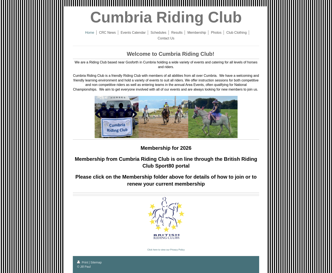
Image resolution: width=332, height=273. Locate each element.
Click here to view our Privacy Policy (166, 249)
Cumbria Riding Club (166, 17)
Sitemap (96, 262)
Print (83, 262)
